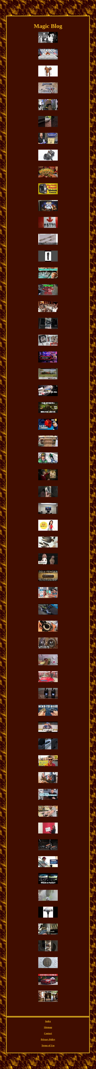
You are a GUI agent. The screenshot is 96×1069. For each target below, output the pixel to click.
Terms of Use (48, 1045)
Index (48, 1021)
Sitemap (48, 1027)
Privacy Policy (48, 1039)
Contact (48, 1033)
